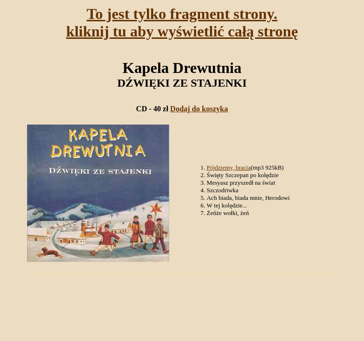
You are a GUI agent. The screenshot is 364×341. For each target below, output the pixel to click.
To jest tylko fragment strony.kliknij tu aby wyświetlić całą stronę (182, 22)
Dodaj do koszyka (199, 109)
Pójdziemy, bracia (229, 167)
